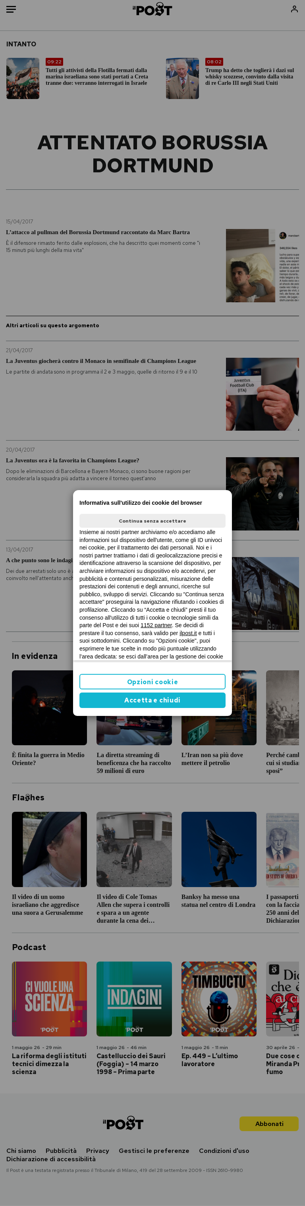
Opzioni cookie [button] (152, 682)
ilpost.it (188, 633)
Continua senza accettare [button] (152, 521)
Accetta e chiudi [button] (152, 700)
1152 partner (156, 625)
